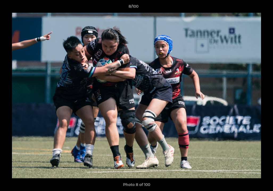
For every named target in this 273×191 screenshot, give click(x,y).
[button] (250, 7)
